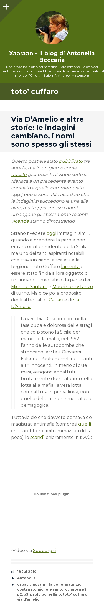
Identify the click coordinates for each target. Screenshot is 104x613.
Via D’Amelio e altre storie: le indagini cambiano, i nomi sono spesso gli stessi (51, 131)
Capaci (56, 299)
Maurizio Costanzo (72, 286)
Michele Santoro (29, 286)
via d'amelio (28, 599)
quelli (84, 424)
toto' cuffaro (75, 594)
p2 (19, 594)
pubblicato (71, 161)
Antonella (26, 578)
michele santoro (52, 589)
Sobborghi (44, 550)
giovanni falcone (47, 584)
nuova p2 (78, 589)
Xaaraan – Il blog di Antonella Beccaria (52, 56)
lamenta (70, 266)
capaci (23, 584)
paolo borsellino (45, 594)
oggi (51, 233)
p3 (26, 594)
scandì (37, 437)
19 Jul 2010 (27, 571)
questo (19, 174)
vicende (20, 221)
